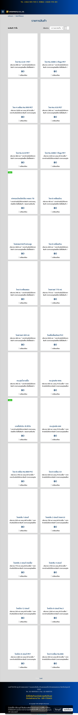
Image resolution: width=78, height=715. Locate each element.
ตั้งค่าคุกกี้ (57, 710)
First (37, 678)
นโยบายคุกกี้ (14, 712)
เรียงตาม (46, 28)
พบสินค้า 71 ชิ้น (12, 28)
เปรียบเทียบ (23, 75)
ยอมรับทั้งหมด (68, 710)
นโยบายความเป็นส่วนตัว (45, 710)
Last (41, 678)
